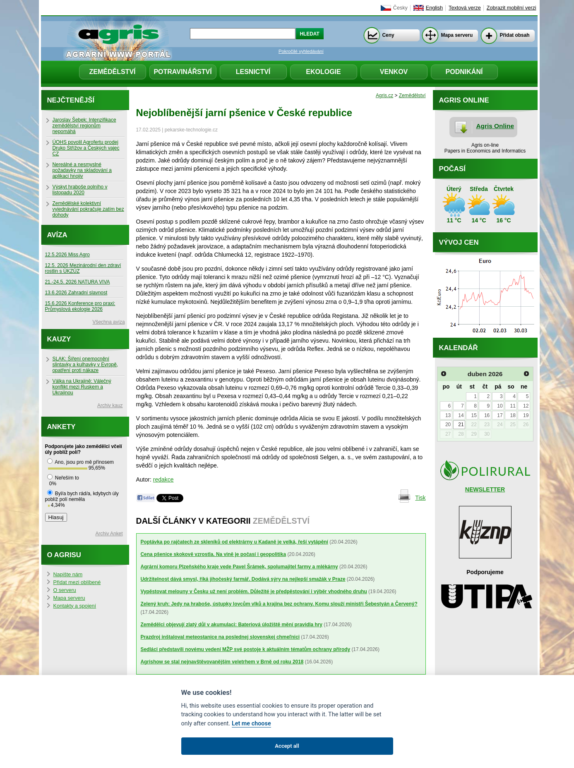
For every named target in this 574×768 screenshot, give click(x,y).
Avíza (57, 235)
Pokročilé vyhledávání (301, 51)
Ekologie (323, 71)
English (434, 8)
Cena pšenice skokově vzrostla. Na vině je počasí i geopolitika (213, 554)
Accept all (287, 746)
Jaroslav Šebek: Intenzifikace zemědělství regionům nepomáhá (84, 125)
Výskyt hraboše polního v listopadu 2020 (80, 190)
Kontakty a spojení (74, 606)
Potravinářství (182, 71)
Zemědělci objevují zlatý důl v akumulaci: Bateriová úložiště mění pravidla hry (231, 624)
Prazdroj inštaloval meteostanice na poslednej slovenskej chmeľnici (220, 637)
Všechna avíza (109, 322)
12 (525, 406)
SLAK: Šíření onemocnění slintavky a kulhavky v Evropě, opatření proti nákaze (85, 364)
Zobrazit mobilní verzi (511, 8)
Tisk (420, 497)
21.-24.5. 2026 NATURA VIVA (77, 282)
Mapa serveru (457, 35)
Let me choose (251, 723)
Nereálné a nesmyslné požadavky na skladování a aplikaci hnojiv (82, 170)
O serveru (64, 590)
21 (461, 424)
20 (448, 424)
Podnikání (464, 71)
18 (513, 415)
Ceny (388, 35)
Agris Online (495, 125)
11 (513, 406)
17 (499, 415)
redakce (163, 479)
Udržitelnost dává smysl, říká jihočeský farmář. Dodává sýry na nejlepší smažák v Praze (243, 579)
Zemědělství (112, 71)
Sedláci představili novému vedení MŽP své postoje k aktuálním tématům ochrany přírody (246, 649)
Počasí (452, 169)
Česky (400, 8)
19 (525, 415)
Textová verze (465, 8)
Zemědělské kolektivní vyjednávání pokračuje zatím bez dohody (88, 209)
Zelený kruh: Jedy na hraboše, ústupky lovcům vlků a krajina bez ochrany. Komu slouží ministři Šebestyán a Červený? (279, 604)
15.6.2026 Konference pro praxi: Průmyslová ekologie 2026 (80, 306)
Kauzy (59, 339)
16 (487, 415)
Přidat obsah (515, 35)
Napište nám (68, 574)
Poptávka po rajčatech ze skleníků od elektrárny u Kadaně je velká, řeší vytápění (234, 542)
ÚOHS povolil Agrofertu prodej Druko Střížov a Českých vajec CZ (86, 148)
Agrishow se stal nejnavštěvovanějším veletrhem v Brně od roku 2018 (222, 662)
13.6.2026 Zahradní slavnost (76, 293)
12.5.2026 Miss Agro (67, 255)
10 (499, 406)
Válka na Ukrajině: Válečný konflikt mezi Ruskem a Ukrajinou (82, 387)
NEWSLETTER (485, 489)
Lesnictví (253, 71)
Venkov (394, 71)
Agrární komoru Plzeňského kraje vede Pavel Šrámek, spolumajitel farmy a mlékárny (239, 567)
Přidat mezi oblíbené (77, 582)
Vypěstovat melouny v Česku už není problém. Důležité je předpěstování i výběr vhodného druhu (254, 591)
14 (461, 415)
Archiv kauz (109, 405)
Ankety (61, 427)
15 (474, 415)
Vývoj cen (459, 242)
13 (448, 415)
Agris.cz (384, 95)
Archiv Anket (108, 534)
